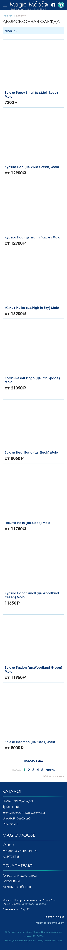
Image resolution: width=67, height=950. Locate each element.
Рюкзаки (10, 824)
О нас (8, 844)
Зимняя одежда (17, 818)
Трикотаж (11, 806)
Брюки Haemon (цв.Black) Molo (30, 742)
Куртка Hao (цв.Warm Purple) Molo (32, 237)
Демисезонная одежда (24, 812)
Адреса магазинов (20, 850)
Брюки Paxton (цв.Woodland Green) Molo (33, 669)
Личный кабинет (17, 886)
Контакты (11, 856)
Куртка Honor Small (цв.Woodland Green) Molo (32, 595)
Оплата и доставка (20, 875)
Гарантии (11, 881)
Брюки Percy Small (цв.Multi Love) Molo (31, 94)
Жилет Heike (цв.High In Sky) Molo (32, 308)
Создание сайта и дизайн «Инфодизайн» (29, 940)
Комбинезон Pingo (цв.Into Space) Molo (32, 380)
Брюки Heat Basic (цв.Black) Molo (31, 452)
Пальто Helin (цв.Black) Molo (27, 523)
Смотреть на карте (34, 903)
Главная (7, 15)
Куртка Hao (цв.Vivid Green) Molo (32, 167)
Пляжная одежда (18, 801)
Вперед (50, 770)
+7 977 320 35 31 (54, 917)
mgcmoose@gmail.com (50, 922)
